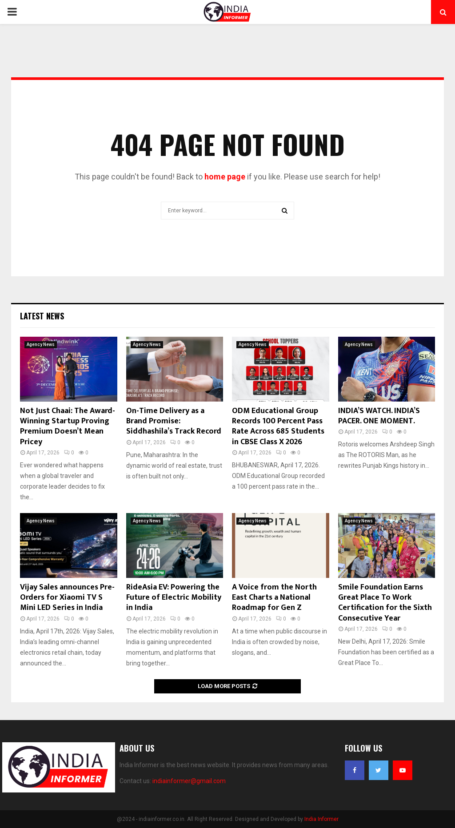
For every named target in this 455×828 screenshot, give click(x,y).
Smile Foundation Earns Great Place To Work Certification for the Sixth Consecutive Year (385, 603)
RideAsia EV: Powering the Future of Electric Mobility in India (173, 598)
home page (224, 176)
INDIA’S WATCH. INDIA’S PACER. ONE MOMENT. (379, 416)
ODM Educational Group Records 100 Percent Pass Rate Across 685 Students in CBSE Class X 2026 (278, 426)
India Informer (321, 819)
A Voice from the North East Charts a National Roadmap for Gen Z (274, 598)
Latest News (42, 316)
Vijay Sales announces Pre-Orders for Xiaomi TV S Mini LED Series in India (67, 598)
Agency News (41, 344)
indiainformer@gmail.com (189, 780)
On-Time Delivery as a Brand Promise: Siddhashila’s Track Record (173, 421)
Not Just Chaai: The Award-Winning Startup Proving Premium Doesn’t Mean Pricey (67, 426)
